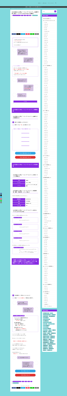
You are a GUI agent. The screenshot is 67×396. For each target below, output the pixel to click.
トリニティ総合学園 (48, 65)
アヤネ (46, 170)
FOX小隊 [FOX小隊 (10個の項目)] (53, 314)
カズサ (46, 96)
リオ (45, 27)
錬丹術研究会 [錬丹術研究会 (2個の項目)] (51, 348)
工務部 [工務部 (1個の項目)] (50, 334)
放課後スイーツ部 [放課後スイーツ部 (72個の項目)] (46, 337)
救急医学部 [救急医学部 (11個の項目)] (52, 337)
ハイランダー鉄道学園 (48, 284)
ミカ (45, 67)
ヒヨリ (46, 161)
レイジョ (46, 226)
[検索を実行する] (55, 11)
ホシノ (46, 166)
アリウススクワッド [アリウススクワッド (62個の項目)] (46, 319)
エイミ (45, 63)
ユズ (45, 29)
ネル (45, 36)
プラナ (46, 300)
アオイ (45, 262)
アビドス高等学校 (47, 164)
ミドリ (46, 33)
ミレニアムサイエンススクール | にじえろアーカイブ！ (27, 250)
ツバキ (46, 206)
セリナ (46, 105)
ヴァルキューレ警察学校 (48, 228)
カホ (45, 179)
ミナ (45, 215)
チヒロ (46, 51)
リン (45, 255)
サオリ (46, 157)
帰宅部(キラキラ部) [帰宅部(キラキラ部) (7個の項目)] (46, 336)
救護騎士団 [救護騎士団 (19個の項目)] (45, 339)
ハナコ (46, 92)
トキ (30, 15)
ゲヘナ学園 (46, 110)
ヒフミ (46, 87)
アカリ (46, 139)
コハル (46, 90)
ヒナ (45, 121)
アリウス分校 (46, 155)
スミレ (45, 58)
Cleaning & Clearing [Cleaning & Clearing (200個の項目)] (47, 314)
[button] (14, 34)
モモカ (45, 257)
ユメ (45, 175)
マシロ (45, 74)
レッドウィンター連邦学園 (48, 266)
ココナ (46, 222)
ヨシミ (46, 99)
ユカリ (45, 184)
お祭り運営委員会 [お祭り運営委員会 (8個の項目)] (52, 316)
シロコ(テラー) (47, 168)
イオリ (46, 123)
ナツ (45, 94)
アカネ (25, 15)
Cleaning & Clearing (35, 15)
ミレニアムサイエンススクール (16, 15)
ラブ (45, 295)
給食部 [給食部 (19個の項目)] (50, 345)
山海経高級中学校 (47, 213)
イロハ (46, 114)
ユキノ (45, 246)
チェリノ (46, 268)
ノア (45, 22)
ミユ (45, 244)
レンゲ (45, 186)
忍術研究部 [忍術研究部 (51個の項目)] (52, 336)
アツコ (46, 159)
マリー (46, 83)
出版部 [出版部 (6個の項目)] (48, 333)
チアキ (45, 119)
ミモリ (45, 202)
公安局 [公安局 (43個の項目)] (44, 333)
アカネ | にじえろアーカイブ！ (24, 240)
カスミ (45, 148)
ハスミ (46, 76)
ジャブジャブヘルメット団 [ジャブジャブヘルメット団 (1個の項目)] (47, 322)
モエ (45, 242)
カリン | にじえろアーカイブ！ (24, 220)
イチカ (46, 78)
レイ (45, 60)
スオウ (45, 286)
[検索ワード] (49, 11)
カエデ (46, 204)
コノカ (45, 231)
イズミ (45, 137)
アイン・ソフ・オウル (47, 306)
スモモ (45, 264)
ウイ (45, 85)
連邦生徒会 (46, 253)
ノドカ (45, 282)
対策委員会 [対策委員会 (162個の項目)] (45, 334)
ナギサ (46, 69)
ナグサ (45, 190)
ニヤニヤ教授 (46, 293)
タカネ (45, 275)
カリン (22, 15)
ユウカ (46, 24)
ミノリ (45, 280)
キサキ (46, 217)
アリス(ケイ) (46, 31)
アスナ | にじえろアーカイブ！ (24, 233)
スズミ (45, 108)
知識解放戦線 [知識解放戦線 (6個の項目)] (45, 345)
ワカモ (46, 211)
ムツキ (46, 132)
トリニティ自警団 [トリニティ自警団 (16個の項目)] (46, 325)
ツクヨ (46, 199)
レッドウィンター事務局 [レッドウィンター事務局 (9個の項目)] (47, 328)
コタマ (45, 56)
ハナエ (45, 103)
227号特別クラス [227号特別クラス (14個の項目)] (46, 313)
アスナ (27, 15)
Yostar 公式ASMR (47, 18)
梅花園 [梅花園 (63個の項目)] (50, 339)
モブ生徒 (46, 304)
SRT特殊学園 (46, 237)
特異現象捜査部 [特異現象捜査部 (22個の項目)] (46, 342)
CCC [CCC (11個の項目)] (51, 313)
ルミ (45, 224)
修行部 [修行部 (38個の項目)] (49, 331)
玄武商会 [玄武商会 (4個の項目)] (51, 342)
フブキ (46, 235)
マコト (45, 112)
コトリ (46, 49)
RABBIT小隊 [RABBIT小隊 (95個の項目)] (45, 316)
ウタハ (45, 47)
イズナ (46, 197)
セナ (45, 146)
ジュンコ (46, 141)
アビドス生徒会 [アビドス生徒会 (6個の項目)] (45, 317)
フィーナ (46, 193)
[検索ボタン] (56, 3)
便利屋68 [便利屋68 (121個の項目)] (45, 331)
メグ (45, 150)
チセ (45, 181)
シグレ (46, 273)
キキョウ (46, 188)
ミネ (45, 101)
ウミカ (45, 195)
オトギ (45, 251)
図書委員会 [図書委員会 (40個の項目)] (53, 333)
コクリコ (46, 208)
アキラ (45, 297)
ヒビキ (46, 45)
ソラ (45, 302)
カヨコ (46, 130)
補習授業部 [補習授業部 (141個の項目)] (45, 348)
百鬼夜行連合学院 (47, 177)
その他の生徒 (46, 291)
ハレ (45, 54)
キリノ (45, 233)
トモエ (45, 271)
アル (45, 128)
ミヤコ (46, 239)
